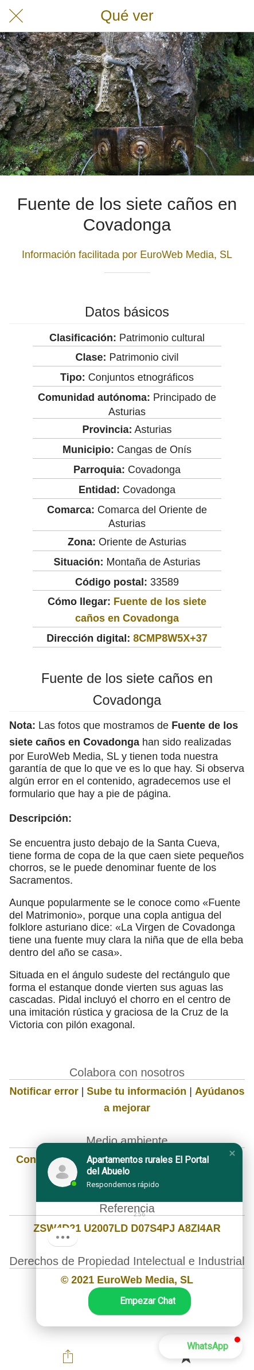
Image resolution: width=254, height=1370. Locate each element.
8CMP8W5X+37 (170, 638)
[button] (232, 1153)
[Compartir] (68, 1356)
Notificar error (44, 1091)
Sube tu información (136, 1091)
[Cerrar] (16, 16)
